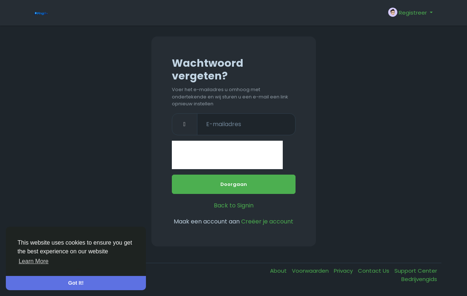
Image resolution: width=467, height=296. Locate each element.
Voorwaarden (311, 270)
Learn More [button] (34, 261)
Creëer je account (267, 221)
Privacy (344, 270)
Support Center (415, 270)
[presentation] (227, 155)
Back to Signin (234, 205)
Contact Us (374, 270)
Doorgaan (233, 184)
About (279, 270)
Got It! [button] (76, 283)
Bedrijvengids (419, 279)
